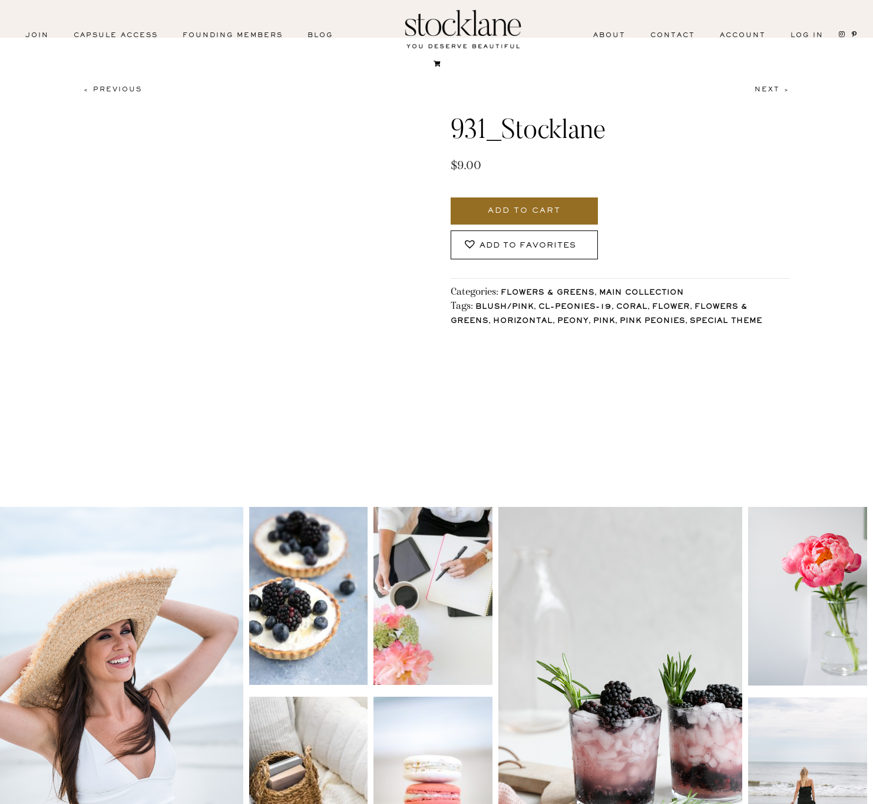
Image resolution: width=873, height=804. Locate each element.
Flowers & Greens (547, 293)
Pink (604, 321)
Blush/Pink (504, 307)
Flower (671, 307)
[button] (524, 244)
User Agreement (699, 791)
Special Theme (726, 321)
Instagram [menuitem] (52, 793)
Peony (572, 321)
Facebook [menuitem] (130, 793)
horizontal (523, 321)
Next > (772, 90)
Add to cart (524, 211)
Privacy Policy (546, 791)
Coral (631, 307)
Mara (837, 791)
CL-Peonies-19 (574, 307)
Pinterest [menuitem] (209, 793)
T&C (621, 791)
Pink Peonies (652, 321)
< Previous (112, 90)
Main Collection (641, 293)
